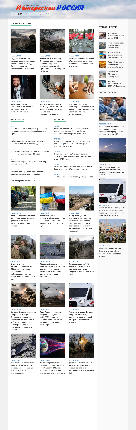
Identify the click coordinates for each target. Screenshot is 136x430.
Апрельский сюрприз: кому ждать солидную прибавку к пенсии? (31, 161)
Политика (60, 119)
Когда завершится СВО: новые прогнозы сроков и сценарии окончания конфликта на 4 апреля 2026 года (74, 155)
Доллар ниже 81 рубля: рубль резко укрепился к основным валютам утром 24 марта (31, 151)
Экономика (17, 119)
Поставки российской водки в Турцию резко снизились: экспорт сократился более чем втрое (31, 130)
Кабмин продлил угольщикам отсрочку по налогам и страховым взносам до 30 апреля (31, 141)
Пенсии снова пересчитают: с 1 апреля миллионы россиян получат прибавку (31, 172)
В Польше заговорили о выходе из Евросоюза (74, 176)
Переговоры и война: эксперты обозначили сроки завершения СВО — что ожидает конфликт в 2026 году (74, 142)
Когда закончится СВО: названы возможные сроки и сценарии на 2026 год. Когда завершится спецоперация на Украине (74, 130)
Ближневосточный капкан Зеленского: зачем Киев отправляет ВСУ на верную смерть (74, 166)
